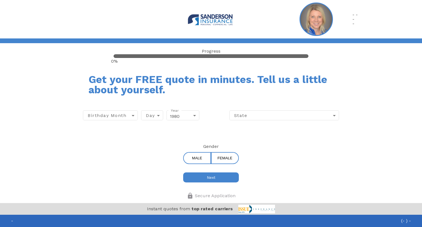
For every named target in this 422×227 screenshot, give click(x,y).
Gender (211, 146)
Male (197, 158)
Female (224, 158)
